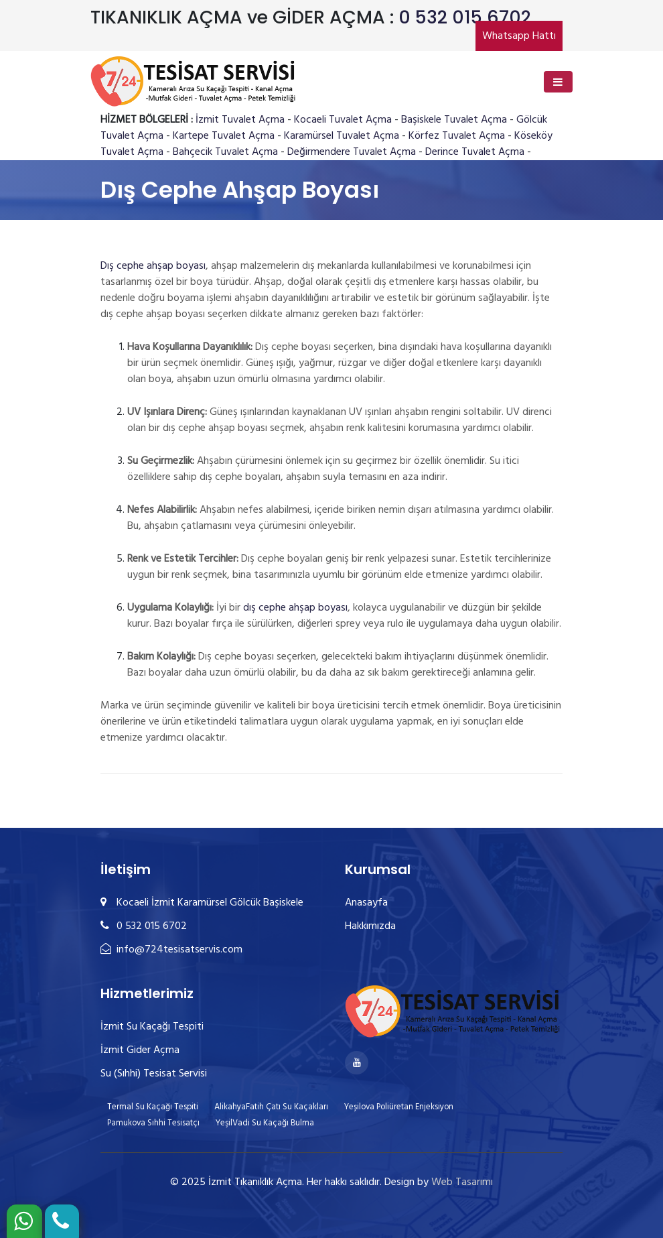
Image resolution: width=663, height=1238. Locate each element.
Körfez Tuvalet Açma (457, 136)
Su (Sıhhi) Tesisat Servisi (153, 1073)
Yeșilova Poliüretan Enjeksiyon (398, 1107)
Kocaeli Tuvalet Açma (343, 120)
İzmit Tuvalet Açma (240, 120)
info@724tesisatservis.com (171, 949)
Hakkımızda (370, 926)
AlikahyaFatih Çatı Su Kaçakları (271, 1107)
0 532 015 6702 (464, 17)
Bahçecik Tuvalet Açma (225, 152)
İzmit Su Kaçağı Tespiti (152, 1027)
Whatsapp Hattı (519, 36)
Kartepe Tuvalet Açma (224, 136)
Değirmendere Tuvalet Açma (351, 152)
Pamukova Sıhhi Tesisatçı (153, 1123)
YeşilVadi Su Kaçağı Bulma (265, 1123)
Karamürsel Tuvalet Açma (341, 136)
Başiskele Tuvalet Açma (454, 120)
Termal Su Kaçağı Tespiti (152, 1107)
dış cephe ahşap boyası (295, 608)
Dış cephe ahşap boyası (153, 266)
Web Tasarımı (462, 1182)
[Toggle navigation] (558, 81)
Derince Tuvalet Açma (474, 152)
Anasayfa (366, 903)
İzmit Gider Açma (139, 1050)
